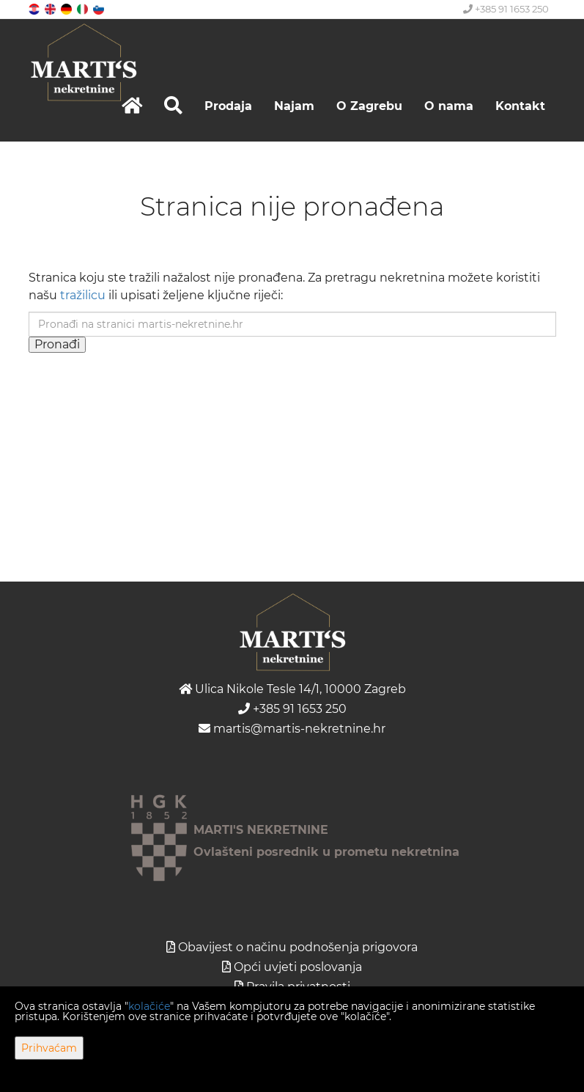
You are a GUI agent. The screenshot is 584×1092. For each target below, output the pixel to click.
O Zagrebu (369, 106)
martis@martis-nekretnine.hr (292, 729)
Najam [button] (294, 106)
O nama (448, 106)
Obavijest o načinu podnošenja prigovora (298, 947)
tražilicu (83, 295)
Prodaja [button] (228, 106)
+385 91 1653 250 (506, 9)
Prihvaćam (49, 1048)
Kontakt (520, 106)
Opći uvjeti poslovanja (298, 967)
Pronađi (57, 344)
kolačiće (149, 1006)
